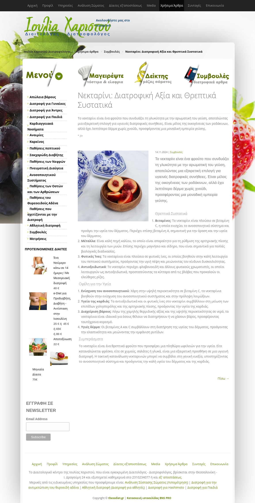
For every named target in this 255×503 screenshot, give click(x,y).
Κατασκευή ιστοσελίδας (143, 498)
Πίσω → (223, 378)
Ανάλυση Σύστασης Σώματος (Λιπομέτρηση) (156, 482)
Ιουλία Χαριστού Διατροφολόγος (47, 52)
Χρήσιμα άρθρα (87, 52)
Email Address (37, 419)
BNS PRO (165, 498)
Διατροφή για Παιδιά (202, 487)
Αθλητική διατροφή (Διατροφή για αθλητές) (113, 487)
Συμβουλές (112, 52)
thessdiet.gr (116, 498)
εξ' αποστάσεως (170, 477)
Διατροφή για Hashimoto (166, 487)
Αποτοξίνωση (62, 339)
